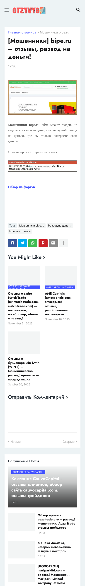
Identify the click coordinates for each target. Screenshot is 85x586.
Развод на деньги (59, 225)
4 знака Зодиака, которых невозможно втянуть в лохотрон (54, 547)
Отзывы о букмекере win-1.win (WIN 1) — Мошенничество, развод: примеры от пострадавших (23, 369)
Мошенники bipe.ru (54, 32)
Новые (15, 441)
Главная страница (22, 32)
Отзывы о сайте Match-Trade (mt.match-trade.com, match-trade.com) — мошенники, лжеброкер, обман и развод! (23, 305)
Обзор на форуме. (22, 187)
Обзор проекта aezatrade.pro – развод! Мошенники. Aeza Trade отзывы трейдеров (56, 521)
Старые (69, 441)
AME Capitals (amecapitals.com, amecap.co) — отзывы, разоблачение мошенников (58, 303)
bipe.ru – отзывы (20, 231)
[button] (6, 10)
